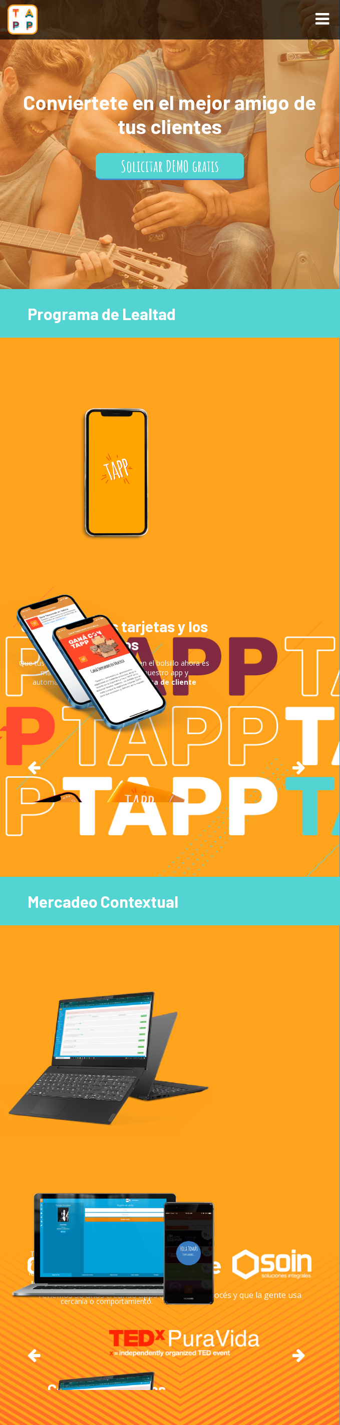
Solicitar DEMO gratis (170, 166)
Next (298, 767)
